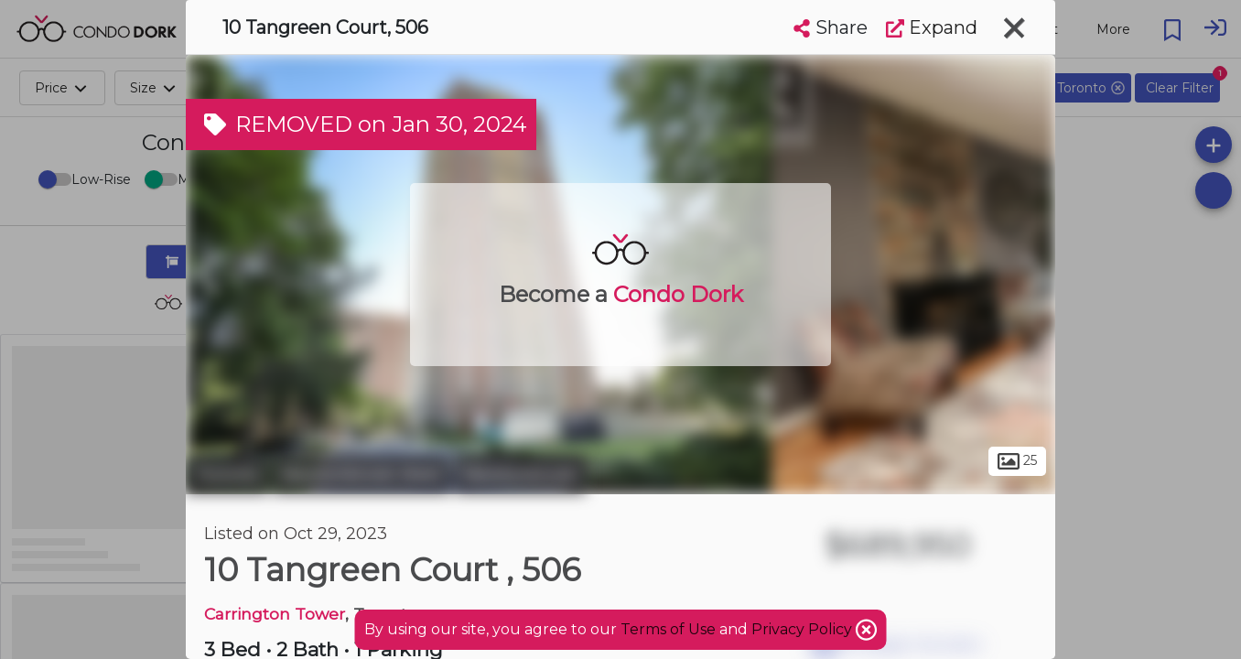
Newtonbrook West (361, 474)
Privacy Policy (803, 629)
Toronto (227, 474)
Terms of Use (668, 629)
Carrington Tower (274, 613)
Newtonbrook (520, 474)
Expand (931, 27)
